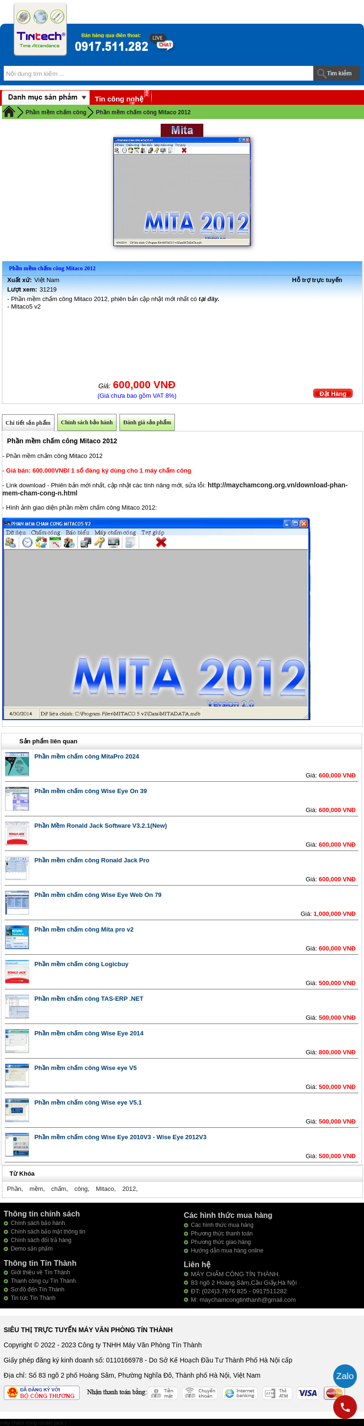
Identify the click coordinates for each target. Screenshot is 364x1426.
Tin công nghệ (119, 99)
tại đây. (209, 298)
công (81, 1188)
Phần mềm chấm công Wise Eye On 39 (90, 791)
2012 (129, 1188)
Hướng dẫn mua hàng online (227, 1250)
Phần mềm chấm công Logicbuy (81, 964)
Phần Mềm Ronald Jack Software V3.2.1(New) (100, 825)
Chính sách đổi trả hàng (41, 1240)
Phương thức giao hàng (221, 1242)
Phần (14, 1188)
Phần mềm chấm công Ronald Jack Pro (91, 860)
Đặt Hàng (332, 393)
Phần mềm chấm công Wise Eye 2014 (88, 1033)
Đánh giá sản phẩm (147, 422)
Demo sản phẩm (32, 1248)
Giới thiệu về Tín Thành (40, 1272)
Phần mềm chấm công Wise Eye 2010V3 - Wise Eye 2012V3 (120, 1137)
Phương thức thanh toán (222, 1233)
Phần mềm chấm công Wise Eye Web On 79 (97, 894)
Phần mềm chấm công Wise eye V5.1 (88, 1102)
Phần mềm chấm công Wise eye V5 (85, 1067)
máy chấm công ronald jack (32, 1423)
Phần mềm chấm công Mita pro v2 (84, 929)
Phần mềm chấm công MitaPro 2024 (86, 756)
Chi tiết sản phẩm (28, 423)
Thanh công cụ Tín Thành (43, 1281)
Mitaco (105, 1188)
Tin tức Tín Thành (33, 1298)
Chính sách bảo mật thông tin (48, 1231)
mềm (36, 1188)
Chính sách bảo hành (87, 422)
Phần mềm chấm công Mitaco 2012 (143, 112)
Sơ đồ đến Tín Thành (37, 1289)
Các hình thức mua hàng (222, 1225)
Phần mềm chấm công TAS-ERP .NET (88, 998)
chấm (58, 1188)
